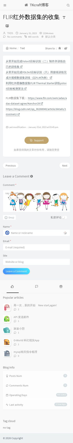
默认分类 (50, 36)
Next (64, 165)
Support (37, 140)
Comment (9, 185)
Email (7, 241)
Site (5, 255)
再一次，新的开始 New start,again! (35, 305)
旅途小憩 (19, 328)
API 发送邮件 (21, 317)
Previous (11, 165)
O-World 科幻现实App (26, 340)
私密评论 (56, 217)
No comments (14, 36)
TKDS (10, 33)
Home (11, 48)
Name (7, 226)
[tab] (12, 286)
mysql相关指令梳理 (25, 352)
